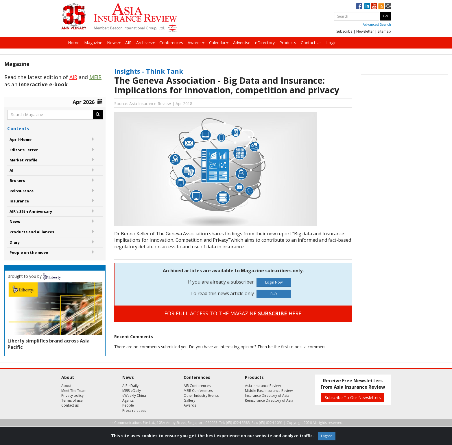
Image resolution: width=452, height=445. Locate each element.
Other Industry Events (201, 395)
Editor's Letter (24, 149)
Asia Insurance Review (263, 385)
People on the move (29, 252)
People (128, 405)
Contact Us (311, 42)
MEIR (95, 77)
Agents (128, 400)
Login (331, 42)
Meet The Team (73, 390)
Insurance (19, 201)
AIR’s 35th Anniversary (31, 211)
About (66, 385)
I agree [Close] (326, 435)
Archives (145, 42)
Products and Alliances (32, 231)
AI (11, 170)
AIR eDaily (130, 385)
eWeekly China (134, 395)
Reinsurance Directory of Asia (269, 400)
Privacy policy (72, 395)
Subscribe (344, 31)
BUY (273, 293)
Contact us (70, 405)
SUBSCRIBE (272, 313)
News (114, 42)
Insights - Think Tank (148, 71)
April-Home (21, 139)
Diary (15, 242)
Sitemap (384, 31)
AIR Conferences (197, 385)
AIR (128, 42)
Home (74, 42)
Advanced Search (377, 24)
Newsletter (365, 31)
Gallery (189, 400)
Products (287, 42)
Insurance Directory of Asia (267, 395)
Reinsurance (22, 190)
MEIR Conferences (198, 390)
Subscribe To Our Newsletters (353, 397)
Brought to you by (34, 276)
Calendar (218, 42)
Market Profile (23, 160)
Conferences (171, 42)
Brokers (17, 180)
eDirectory (265, 42)
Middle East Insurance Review (269, 390)
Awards (196, 42)
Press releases (134, 410)
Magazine (93, 42)
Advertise (241, 42)
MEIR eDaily (131, 390)
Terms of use (72, 400)
